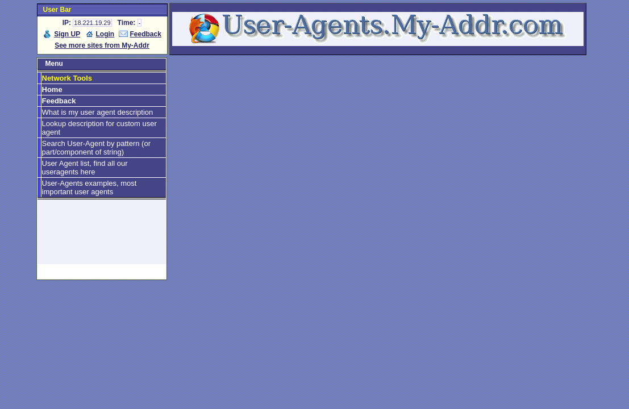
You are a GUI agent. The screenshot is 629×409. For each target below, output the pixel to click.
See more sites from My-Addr (102, 45)
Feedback (145, 34)
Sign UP (67, 34)
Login (105, 34)
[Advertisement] (102, 236)
